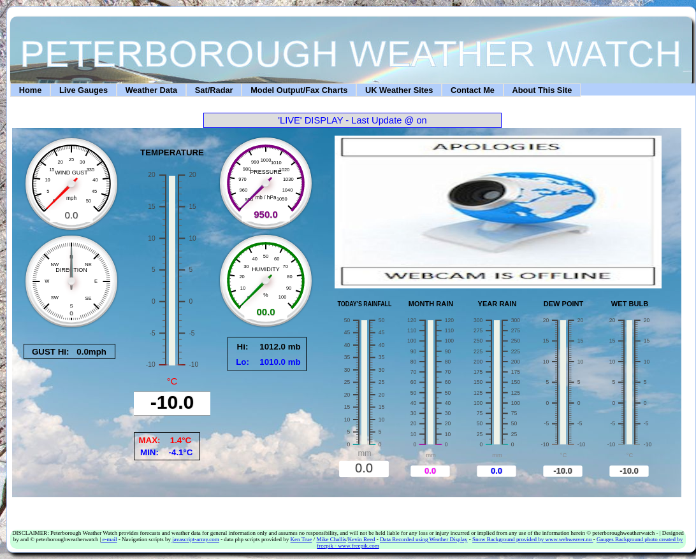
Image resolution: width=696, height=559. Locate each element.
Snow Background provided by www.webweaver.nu (532, 539)
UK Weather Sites (399, 90)
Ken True (301, 539)
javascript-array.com (195, 539)
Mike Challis (331, 539)
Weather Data (152, 90)
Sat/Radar (214, 90)
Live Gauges (83, 90)
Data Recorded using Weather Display (424, 539)
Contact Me (473, 90)
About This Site (542, 90)
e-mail (109, 539)
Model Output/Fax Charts (298, 90)
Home (30, 90)
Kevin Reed (361, 539)
